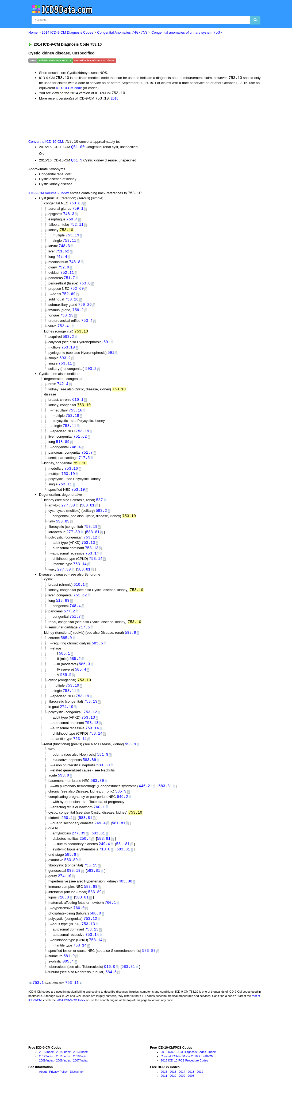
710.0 (104, 866)
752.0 (63, 270)
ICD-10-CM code (69, 88)
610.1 (77, 405)
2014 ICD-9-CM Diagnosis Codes (67, 33)
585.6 (97, 655)
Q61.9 (76, 161)
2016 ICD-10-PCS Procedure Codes (184, 1081)
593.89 (62, 530)
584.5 (111, 993)
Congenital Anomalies (122, 33)
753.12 (90, 546)
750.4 (72, 220)
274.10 (66, 720)
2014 (59, 1073)
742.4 (62, 390)
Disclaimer (77, 1092)
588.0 (95, 932)
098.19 (73, 889)
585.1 (64, 665)
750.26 (71, 303)
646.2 (122, 813)
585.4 (80, 682)
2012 (42, 1077)
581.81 (118, 839)
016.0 (109, 987)
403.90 (125, 899)
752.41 (64, 330)
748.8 (74, 264)
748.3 (68, 215)
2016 (164, 1092)
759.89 (76, 204)
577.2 (69, 622)
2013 (76, 1073)
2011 (59, 1077)
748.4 (61, 259)
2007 (76, 1081)
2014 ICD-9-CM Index (71, 1021)
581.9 (102, 769)
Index (50, 1073)
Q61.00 (77, 147)
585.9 (66, 650)
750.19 (66, 319)
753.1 (38, 1004)
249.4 (100, 839)
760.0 (78, 927)
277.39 (68, 514)
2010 (76, 1077)
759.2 (78, 314)
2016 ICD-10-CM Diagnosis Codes (183, 1073)
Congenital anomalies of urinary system (186, 33)
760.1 (99, 823)
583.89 (89, 775)
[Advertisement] (123, 120)
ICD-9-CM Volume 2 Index (48, 194)
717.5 (84, 465)
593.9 (130, 644)
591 (106, 347)
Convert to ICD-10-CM (45, 142)
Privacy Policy (58, 1092)
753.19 (72, 237)
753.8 (85, 286)
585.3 (84, 677)
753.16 (75, 416)
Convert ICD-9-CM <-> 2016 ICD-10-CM (187, 1077)
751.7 (69, 281)
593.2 (68, 341)
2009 (42, 1081)
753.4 (87, 325)
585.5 (65, 688)
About (43, 1092)
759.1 (77, 209)
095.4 (68, 982)
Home (33, 33)
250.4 (66, 834)
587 (99, 508)
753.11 (69, 242)
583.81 (87, 514)
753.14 (92, 563)
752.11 (76, 226)
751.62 (62, 253)
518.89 (62, 449)
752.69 (77, 292)
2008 (59, 1081)
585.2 (75, 671)
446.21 (145, 802)
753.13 (88, 552)
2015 (114, 99)
